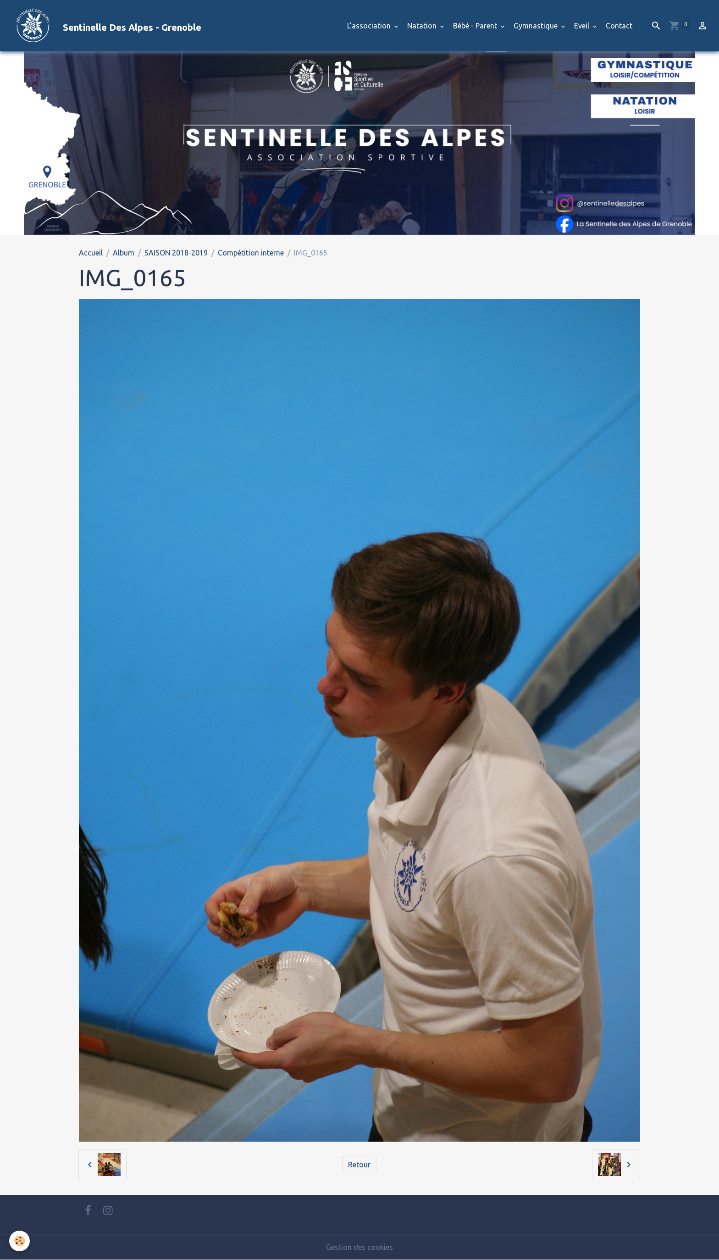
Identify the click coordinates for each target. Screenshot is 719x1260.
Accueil (91, 253)
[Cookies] (19, 1241)
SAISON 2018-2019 (176, 253)
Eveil (582, 26)
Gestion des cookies (359, 1247)
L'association (370, 26)
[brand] (104, 25)
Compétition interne (251, 253)
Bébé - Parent (476, 26)
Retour (359, 1164)
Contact (619, 26)
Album (123, 253)
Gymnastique (536, 26)
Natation (422, 26)
